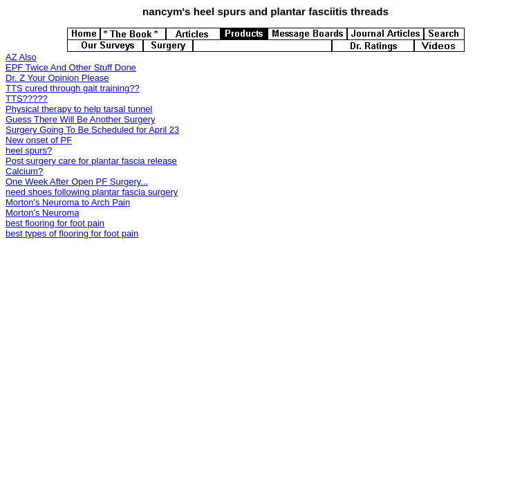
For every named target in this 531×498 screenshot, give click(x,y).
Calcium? (24, 171)
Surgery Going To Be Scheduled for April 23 (92, 129)
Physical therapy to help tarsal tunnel (79, 109)
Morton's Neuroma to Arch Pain (68, 202)
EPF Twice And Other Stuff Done (71, 67)
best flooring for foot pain (55, 223)
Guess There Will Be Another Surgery (81, 119)
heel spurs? (29, 150)
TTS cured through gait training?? (73, 88)
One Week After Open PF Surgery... (77, 181)
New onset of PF (39, 140)
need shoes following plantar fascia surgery (92, 192)
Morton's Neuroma (43, 213)
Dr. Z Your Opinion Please (57, 78)
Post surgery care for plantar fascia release (91, 161)
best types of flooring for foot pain (72, 233)
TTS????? (27, 98)
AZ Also (21, 57)
